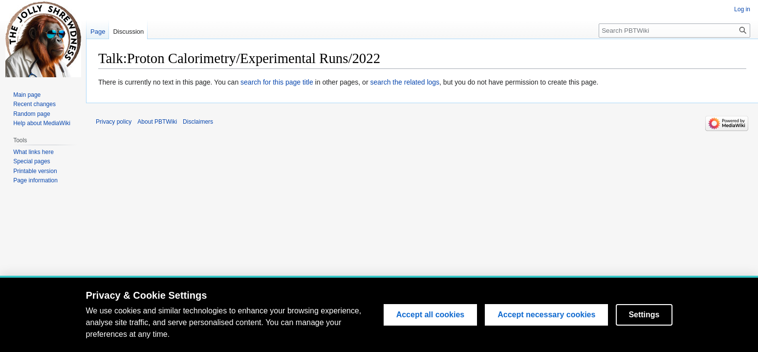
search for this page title (276, 82)
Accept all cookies (430, 316)
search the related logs (404, 82)
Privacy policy (113, 121)
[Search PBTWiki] (674, 30)
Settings (643, 316)
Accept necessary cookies (546, 316)
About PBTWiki (157, 121)
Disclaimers (198, 121)
